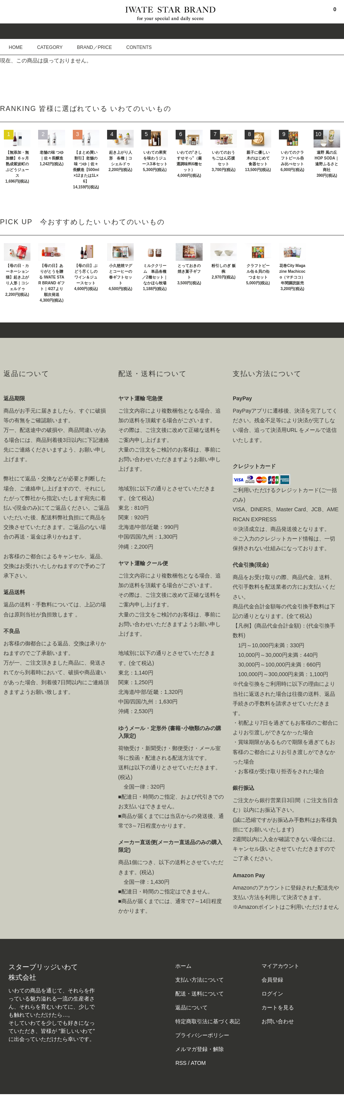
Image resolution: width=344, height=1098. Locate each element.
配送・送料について (199, 994)
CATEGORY (45, 47)
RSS (180, 1063)
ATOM (198, 1063)
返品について (191, 1007)
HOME (16, 47)
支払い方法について (199, 980)
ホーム (183, 966)
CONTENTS (134, 47)
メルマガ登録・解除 (199, 1049)
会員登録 (272, 980)
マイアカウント (280, 966)
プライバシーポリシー (202, 1035)
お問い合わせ (278, 1021)
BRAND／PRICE (90, 47)
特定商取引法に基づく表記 (207, 1021)
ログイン (272, 994)
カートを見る (278, 1007)
